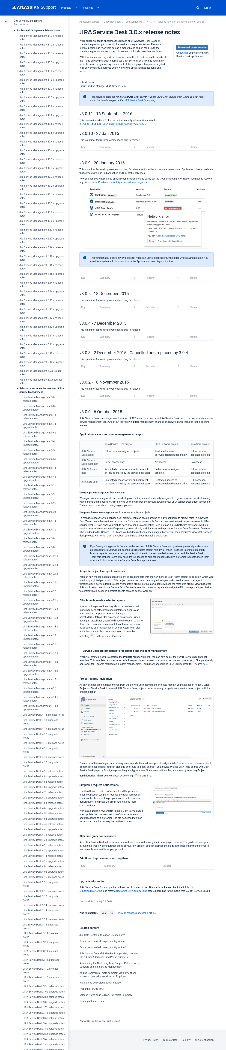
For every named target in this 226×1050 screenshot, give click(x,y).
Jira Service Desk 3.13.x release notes (43, 919)
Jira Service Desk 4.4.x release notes (43, 824)
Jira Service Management (28, 20)
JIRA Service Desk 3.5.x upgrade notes (44, 1034)
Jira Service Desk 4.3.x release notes (43, 834)
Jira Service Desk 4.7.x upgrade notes (43, 797)
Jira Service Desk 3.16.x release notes (43, 877)
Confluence (96, 1021)
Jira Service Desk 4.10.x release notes (43, 757)
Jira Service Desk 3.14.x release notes (43, 905)
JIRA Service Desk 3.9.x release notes (43, 986)
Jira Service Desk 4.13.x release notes (43, 714)
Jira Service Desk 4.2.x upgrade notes (43, 850)
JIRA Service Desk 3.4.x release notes (43, 1039)
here (129, 505)
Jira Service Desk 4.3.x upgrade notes (43, 840)
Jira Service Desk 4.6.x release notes (43, 803)
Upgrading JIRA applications (131, 891)
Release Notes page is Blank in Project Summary (105, 995)
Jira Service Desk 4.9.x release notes (43, 771)
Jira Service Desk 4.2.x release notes (43, 845)
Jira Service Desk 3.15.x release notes (43, 891)
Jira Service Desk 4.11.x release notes (43, 743)
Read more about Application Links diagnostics (123, 182)
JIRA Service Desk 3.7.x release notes (43, 1007)
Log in (207, 7)
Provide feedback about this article (137, 913)
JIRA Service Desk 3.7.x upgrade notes (44, 1012)
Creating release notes (91, 1001)
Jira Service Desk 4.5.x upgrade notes (43, 818)
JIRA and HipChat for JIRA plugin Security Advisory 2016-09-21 (113, 123)
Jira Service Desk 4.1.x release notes (43, 855)
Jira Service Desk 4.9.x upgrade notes (43, 776)
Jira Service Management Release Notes (38, 30)
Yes (104, 913)
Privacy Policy (150, 1040)
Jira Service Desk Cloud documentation (100, 982)
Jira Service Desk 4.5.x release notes (43, 813)
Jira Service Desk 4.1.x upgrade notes (43, 861)
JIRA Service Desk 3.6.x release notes (43, 1018)
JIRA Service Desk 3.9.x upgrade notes (44, 991)
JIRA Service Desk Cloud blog (139, 100)
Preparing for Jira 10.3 (91, 988)
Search (198, 8)
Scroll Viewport (113, 1021)
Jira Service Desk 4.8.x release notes (43, 781)
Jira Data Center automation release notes (102, 935)
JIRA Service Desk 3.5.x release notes (43, 1028)
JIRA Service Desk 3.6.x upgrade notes (44, 1023)
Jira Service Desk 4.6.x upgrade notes (43, 808)
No (111, 913)
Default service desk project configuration (102, 941)
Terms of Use (170, 1040)
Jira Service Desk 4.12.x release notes (43, 728)
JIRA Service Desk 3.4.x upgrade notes (44, 1044)
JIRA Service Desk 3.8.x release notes (43, 997)
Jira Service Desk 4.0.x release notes (43, 866)
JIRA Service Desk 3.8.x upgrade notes (44, 1002)
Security (186, 1040)
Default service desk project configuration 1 (103, 947)
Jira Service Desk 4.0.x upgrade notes (43, 871)
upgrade (183, 52)
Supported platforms (90, 891)
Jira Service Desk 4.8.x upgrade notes (43, 787)
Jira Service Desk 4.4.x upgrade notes (43, 829)
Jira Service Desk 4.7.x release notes (43, 792)
